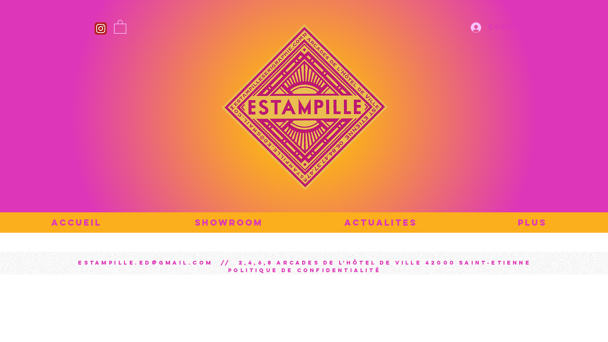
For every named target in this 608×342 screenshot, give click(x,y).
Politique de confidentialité (304, 270)
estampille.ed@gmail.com (145, 262)
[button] (120, 26)
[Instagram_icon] (101, 28)
